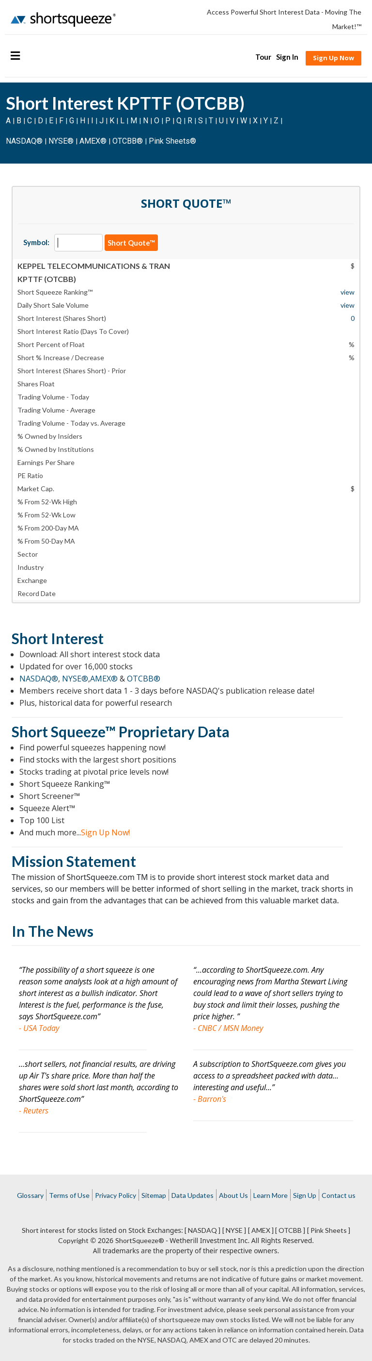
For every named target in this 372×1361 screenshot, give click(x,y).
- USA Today (39, 1028)
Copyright (73, 1240)
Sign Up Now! (105, 832)
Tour (263, 56)
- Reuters (33, 1110)
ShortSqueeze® (139, 1240)
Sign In (287, 56)
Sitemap (153, 1195)
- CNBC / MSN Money (228, 1028)
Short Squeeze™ (64, 731)
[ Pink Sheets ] (328, 1230)
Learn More (270, 1195)
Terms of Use (69, 1195)
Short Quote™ (131, 242)
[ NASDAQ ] (202, 1230)
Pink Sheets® (172, 141)
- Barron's (209, 1099)
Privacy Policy (115, 1195)
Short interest (43, 1230)
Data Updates (192, 1195)
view (348, 292)
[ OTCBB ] (290, 1230)
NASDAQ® (24, 141)
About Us (233, 1195)
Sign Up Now (333, 57)
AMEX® (93, 141)
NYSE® (62, 141)
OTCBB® (127, 141)
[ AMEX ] (261, 1230)
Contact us (339, 1195)
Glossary (30, 1195)
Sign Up (304, 1195)
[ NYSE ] (234, 1230)
